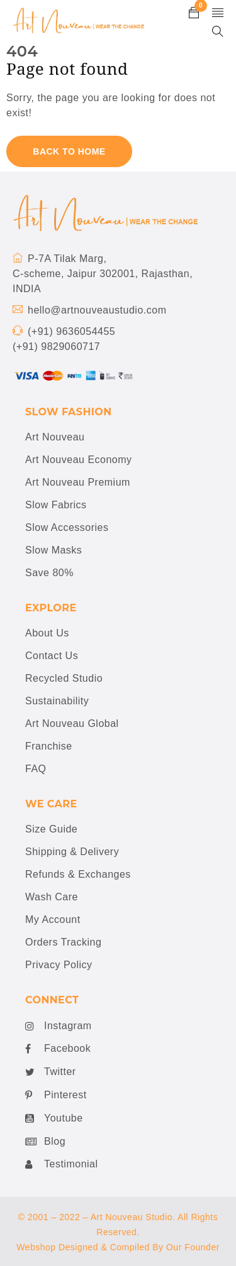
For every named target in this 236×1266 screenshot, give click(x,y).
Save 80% (49, 572)
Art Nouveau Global (72, 723)
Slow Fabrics (56, 504)
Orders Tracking (63, 942)
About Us (47, 633)
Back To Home (69, 151)
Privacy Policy (59, 964)
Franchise (48, 746)
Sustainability (57, 701)
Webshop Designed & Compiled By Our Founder (118, 1247)
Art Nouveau (54, 437)
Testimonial (61, 1164)
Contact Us (51, 655)
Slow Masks (53, 550)
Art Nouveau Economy (78, 459)
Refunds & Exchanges (78, 874)
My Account (53, 919)
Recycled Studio (64, 678)
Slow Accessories (67, 527)
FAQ (36, 768)
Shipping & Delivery (72, 851)
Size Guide (51, 829)
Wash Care (51, 897)
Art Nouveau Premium (77, 482)
